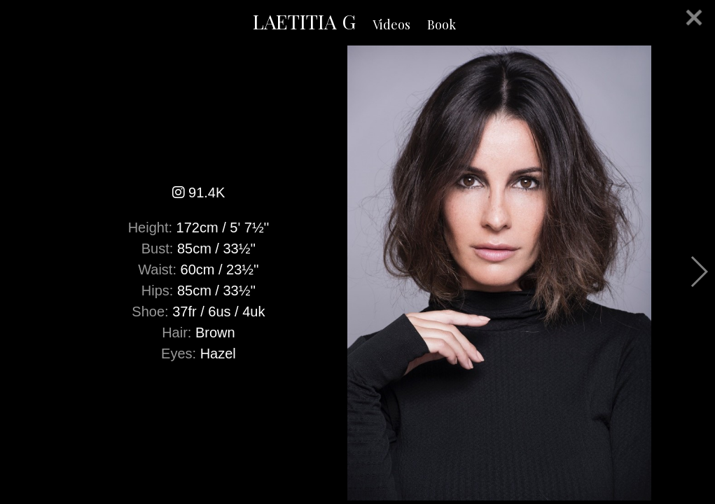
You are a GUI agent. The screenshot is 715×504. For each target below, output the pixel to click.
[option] (357, 273)
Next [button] (698, 271)
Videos (391, 24)
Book (441, 24)
